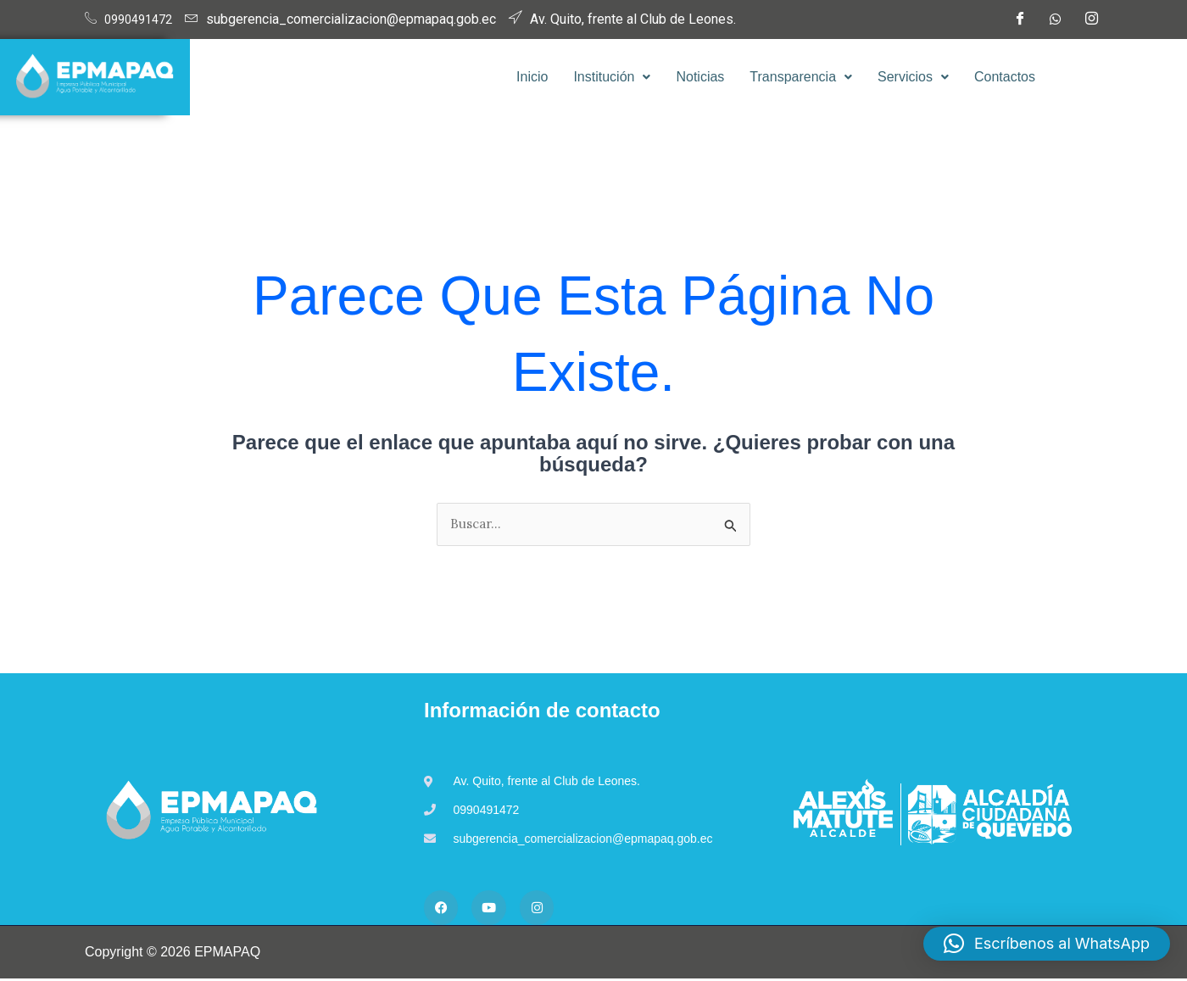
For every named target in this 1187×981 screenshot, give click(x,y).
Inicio (532, 77)
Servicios (913, 77)
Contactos (1004, 77)
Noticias (700, 77)
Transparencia (801, 77)
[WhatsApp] (1055, 19)
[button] (611, 77)
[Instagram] (1091, 19)
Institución (611, 77)
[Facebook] (1019, 19)
